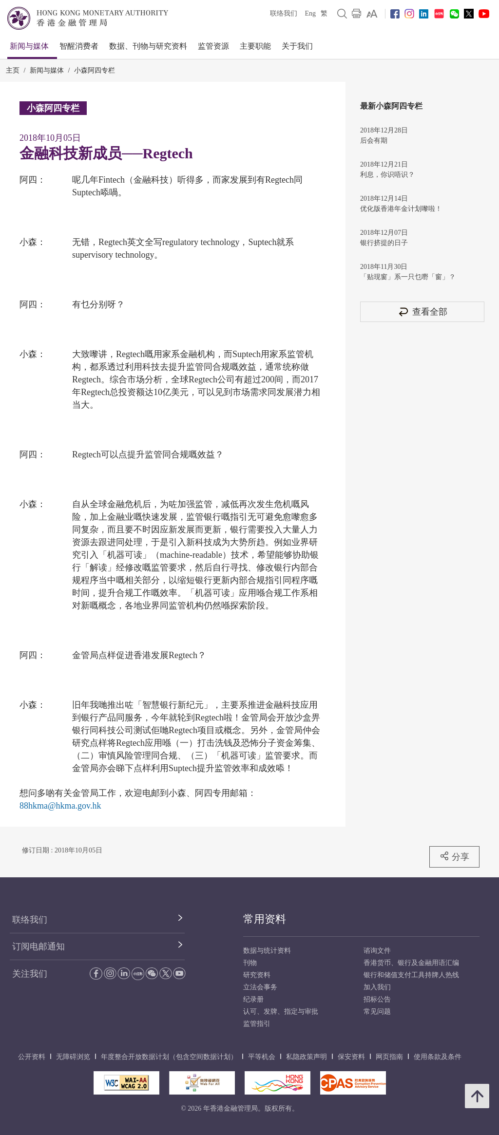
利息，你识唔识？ (387, 174)
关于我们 (297, 46)
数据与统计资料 (267, 950)
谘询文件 (377, 950)
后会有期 (373, 140)
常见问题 (377, 1011)
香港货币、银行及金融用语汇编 (411, 962)
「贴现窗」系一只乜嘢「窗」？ (408, 277)
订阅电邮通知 (38, 946)
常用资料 (264, 919)
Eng (310, 13)
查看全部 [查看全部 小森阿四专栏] (422, 311)
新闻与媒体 (29, 46)
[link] (372, 14)
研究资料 (256, 975)
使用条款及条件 (437, 1056)
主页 (12, 70)
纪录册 (253, 999)
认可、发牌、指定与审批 (280, 1011)
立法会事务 (260, 987)
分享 (454, 856)
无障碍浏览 (73, 1056)
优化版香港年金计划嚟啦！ (401, 208)
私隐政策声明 (306, 1056)
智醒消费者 (78, 46)
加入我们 (377, 987)
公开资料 (31, 1056)
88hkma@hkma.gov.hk (60, 806)
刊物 (250, 962)
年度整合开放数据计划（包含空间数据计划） (169, 1056)
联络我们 (283, 13)
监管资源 (213, 46)
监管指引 (256, 1023)
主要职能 (255, 46)
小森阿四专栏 (94, 70)
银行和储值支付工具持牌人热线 (411, 975)
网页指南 (389, 1056)
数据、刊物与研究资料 (148, 46)
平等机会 (261, 1056)
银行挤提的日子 (384, 242)
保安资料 (351, 1056)
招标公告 (377, 999)
